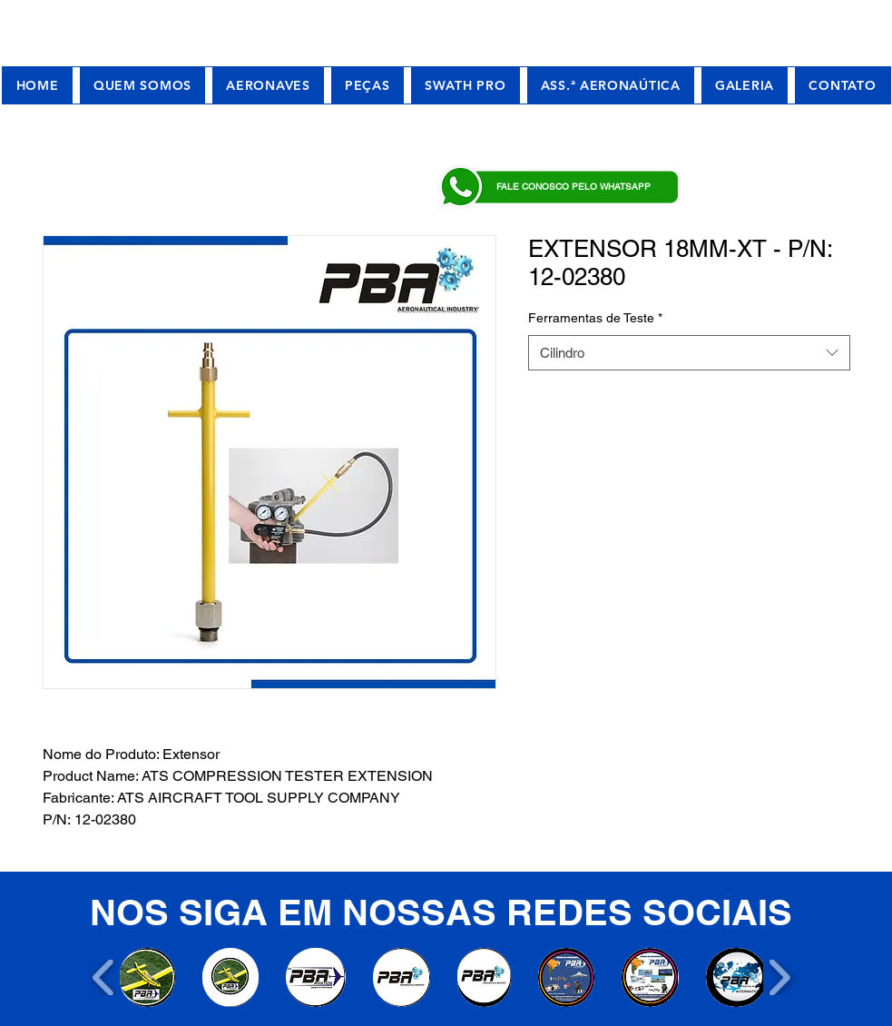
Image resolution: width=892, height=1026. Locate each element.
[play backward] (103, 977)
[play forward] (779, 977)
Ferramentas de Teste (595, 318)
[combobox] (689, 352)
